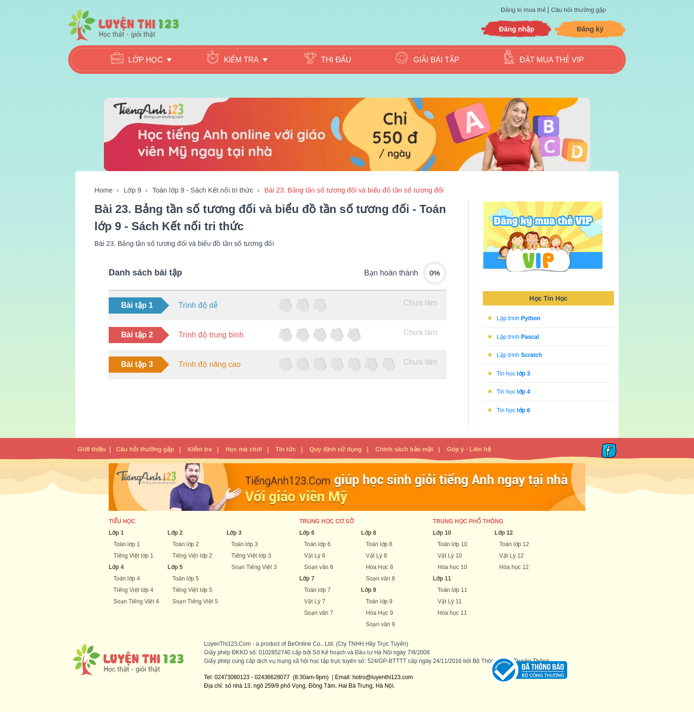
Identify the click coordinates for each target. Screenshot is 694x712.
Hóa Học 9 (379, 613)
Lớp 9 (132, 190)
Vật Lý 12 (512, 555)
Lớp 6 (307, 532)
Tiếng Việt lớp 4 (133, 590)
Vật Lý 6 (314, 555)
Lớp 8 (369, 532)
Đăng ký (590, 29)
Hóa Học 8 (379, 567)
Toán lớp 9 (379, 601)
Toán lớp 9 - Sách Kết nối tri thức (202, 190)
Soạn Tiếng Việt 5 (195, 601)
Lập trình (519, 318)
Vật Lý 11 (450, 601)
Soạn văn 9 (380, 624)
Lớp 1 (116, 532)
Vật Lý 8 (376, 555)
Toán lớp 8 (379, 544)
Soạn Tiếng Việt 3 (254, 567)
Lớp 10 (442, 532)
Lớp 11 (442, 578)
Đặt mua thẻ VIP (552, 60)
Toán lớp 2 (186, 544)
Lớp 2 (175, 532)
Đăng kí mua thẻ (524, 9)
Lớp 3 (234, 532)
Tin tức (286, 449)
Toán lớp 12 (514, 544)
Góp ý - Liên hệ (468, 449)
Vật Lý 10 (450, 555)
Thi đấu (336, 60)
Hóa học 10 (452, 567)
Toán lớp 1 (126, 544)
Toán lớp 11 (452, 590)
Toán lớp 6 (317, 544)
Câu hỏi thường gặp (578, 9)
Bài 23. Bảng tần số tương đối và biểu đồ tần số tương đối (354, 190)
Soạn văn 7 (318, 613)
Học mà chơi (243, 449)
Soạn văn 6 (318, 567)
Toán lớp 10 (452, 544)
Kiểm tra (199, 449)
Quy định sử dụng (335, 449)
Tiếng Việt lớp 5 (193, 590)
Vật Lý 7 (314, 601)
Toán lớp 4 (126, 578)
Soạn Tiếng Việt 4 (136, 601)
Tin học (513, 373)
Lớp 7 (307, 578)
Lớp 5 (175, 567)
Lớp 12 (504, 532)
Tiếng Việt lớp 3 (251, 555)
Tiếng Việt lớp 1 (133, 555)
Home (103, 190)
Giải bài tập (436, 60)
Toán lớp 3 (244, 544)
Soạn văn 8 (380, 578)
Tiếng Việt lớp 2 (193, 555)
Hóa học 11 (452, 613)
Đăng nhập (516, 29)
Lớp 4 (116, 567)
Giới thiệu (92, 449)
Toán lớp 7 (317, 590)
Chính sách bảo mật (404, 449)
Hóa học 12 (514, 567)
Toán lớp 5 (186, 578)
